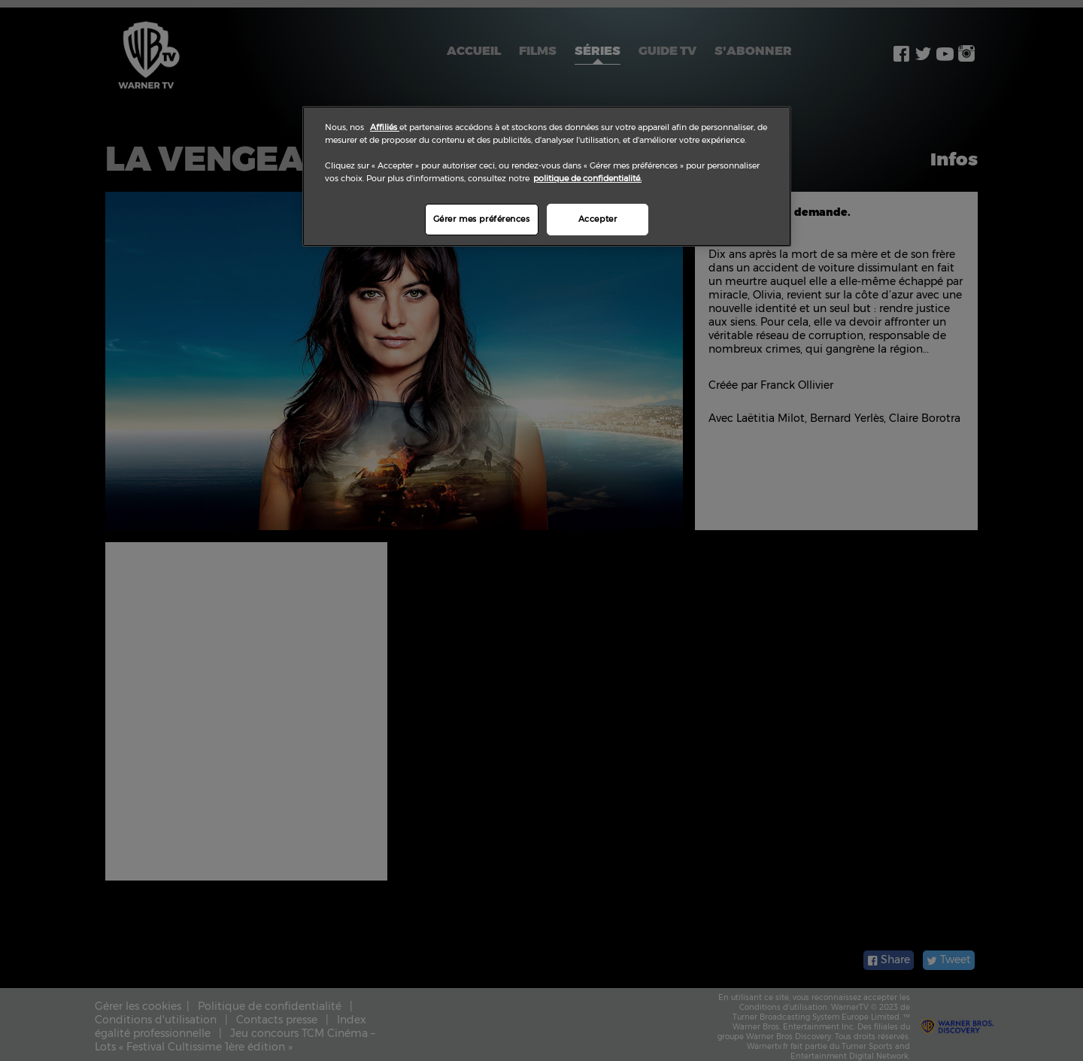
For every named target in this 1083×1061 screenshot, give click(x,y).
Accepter (597, 219)
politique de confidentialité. (587, 178)
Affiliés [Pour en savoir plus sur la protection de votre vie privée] (384, 127)
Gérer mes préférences (481, 219)
